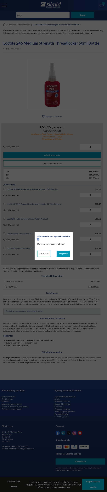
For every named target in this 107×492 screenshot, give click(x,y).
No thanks (44, 253)
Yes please (63, 253)
